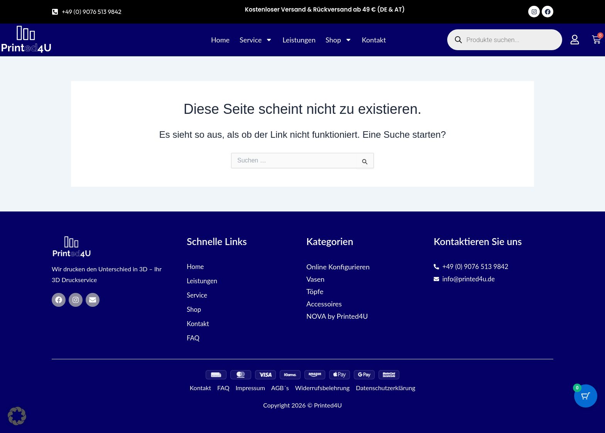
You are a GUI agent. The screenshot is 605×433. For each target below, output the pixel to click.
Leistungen (299, 40)
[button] (17, 416)
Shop (339, 39)
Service (256, 39)
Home (220, 40)
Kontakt (374, 40)
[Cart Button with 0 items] (585, 396)
